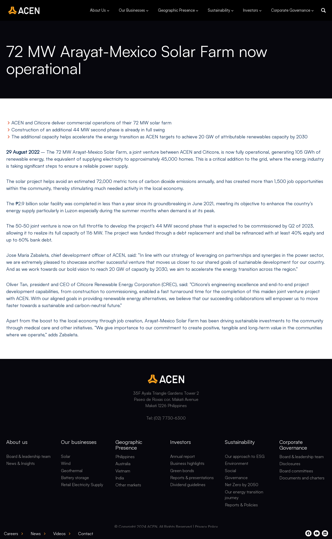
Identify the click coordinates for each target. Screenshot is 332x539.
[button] (323, 10)
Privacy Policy (206, 526)
